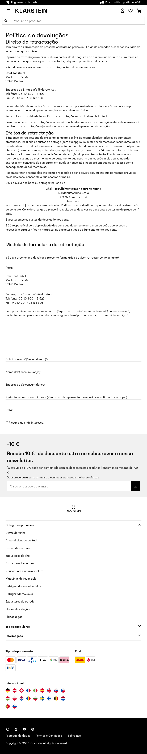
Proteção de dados (18, 735)
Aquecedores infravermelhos (24, 571)
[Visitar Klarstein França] (28, 690)
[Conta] (122, 11)
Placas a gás (14, 616)
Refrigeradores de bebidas (23, 586)
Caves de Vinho (16, 532)
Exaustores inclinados (20, 563)
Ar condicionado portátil (21, 540)
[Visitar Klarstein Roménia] (28, 698)
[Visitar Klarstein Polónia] (14, 698)
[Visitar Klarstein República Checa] (63, 690)
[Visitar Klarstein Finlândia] (49, 698)
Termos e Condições (49, 735)
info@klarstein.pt (44, 89)
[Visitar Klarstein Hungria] (8, 698)
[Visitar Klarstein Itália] (35, 690)
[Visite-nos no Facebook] (16, 729)
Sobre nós (74, 735)
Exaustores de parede (20, 601)
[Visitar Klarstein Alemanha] (8, 690)
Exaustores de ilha (18, 555)
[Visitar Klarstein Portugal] (8, 706)
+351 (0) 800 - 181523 (31, 93)
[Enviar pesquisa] (6, 21)
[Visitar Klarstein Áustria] (14, 690)
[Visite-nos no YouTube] (24, 729)
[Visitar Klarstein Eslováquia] (56, 690)
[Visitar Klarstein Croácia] (21, 698)
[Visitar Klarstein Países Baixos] (63, 698)
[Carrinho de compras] (139, 11)
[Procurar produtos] (73, 21)
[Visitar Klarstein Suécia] (42, 698)
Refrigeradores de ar (19, 594)
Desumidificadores (18, 548)
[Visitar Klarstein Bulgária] (35, 698)
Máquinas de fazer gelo (21, 578)
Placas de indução (18, 609)
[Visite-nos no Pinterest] (33, 729)
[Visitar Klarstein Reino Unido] (49, 690)
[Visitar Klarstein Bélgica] (56, 698)
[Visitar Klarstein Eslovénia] (14, 706)
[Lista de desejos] (130, 11)
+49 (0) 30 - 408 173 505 (27, 98)
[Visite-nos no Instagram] (8, 729)
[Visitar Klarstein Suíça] (21, 690)
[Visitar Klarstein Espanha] (42, 690)
